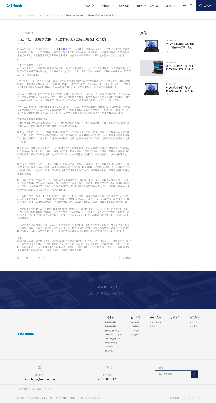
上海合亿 (36, 388)
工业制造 (135, 330)
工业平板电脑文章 (50, 15)
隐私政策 (21, 398)
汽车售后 (135, 322)
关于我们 (34, 15)
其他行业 (135, 334)
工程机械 (135, 326)
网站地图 (35, 398)
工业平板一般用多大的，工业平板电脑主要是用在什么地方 (89, 15)
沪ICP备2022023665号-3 (89, 398)
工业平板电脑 (61, 49)
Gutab (48, 388)
